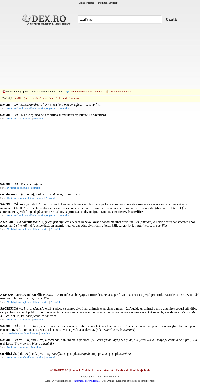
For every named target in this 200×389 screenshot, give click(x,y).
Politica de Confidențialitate (133, 370)
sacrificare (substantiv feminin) (61, 98)
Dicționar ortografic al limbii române (25, 198)
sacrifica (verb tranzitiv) (27, 98)
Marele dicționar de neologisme (22, 333)
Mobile (86, 370)
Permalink (65, 108)
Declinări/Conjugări (120, 91)
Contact (75, 370)
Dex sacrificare (86, 2)
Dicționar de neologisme (19, 118)
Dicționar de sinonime (18, 187)
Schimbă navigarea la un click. (86, 91)
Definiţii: (7, 98)
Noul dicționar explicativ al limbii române (27, 229)
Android (109, 370)
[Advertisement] (94, 56)
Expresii (97, 370)
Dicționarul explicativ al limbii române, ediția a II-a (32, 108)
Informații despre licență (87, 380)
